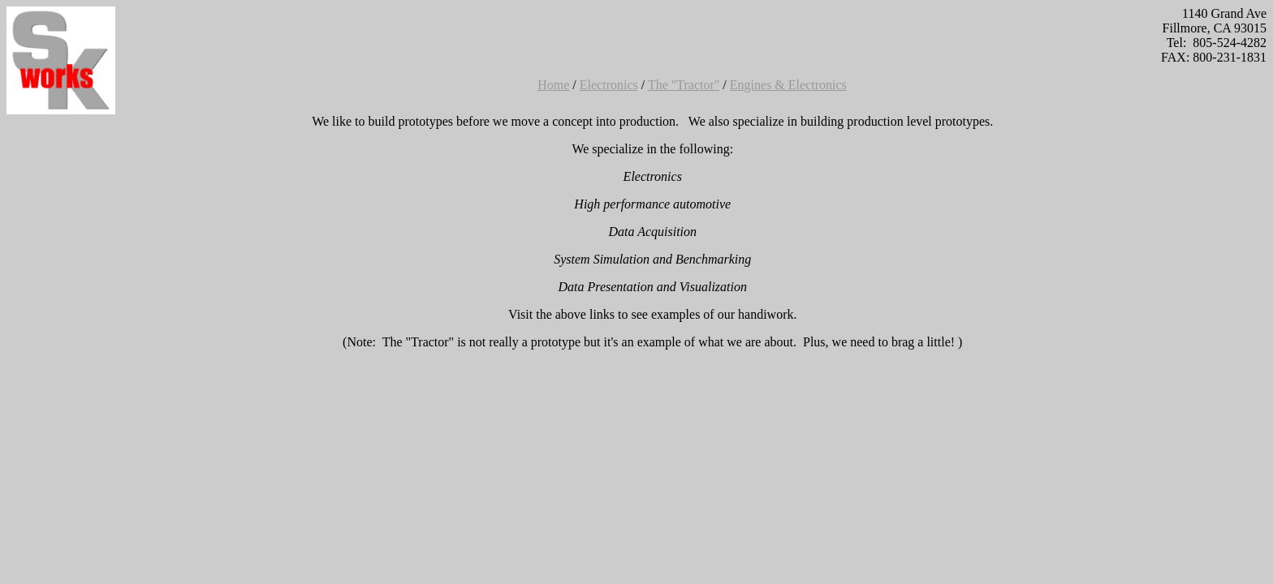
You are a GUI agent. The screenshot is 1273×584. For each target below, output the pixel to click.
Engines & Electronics (788, 85)
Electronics (609, 85)
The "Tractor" (683, 85)
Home (553, 85)
